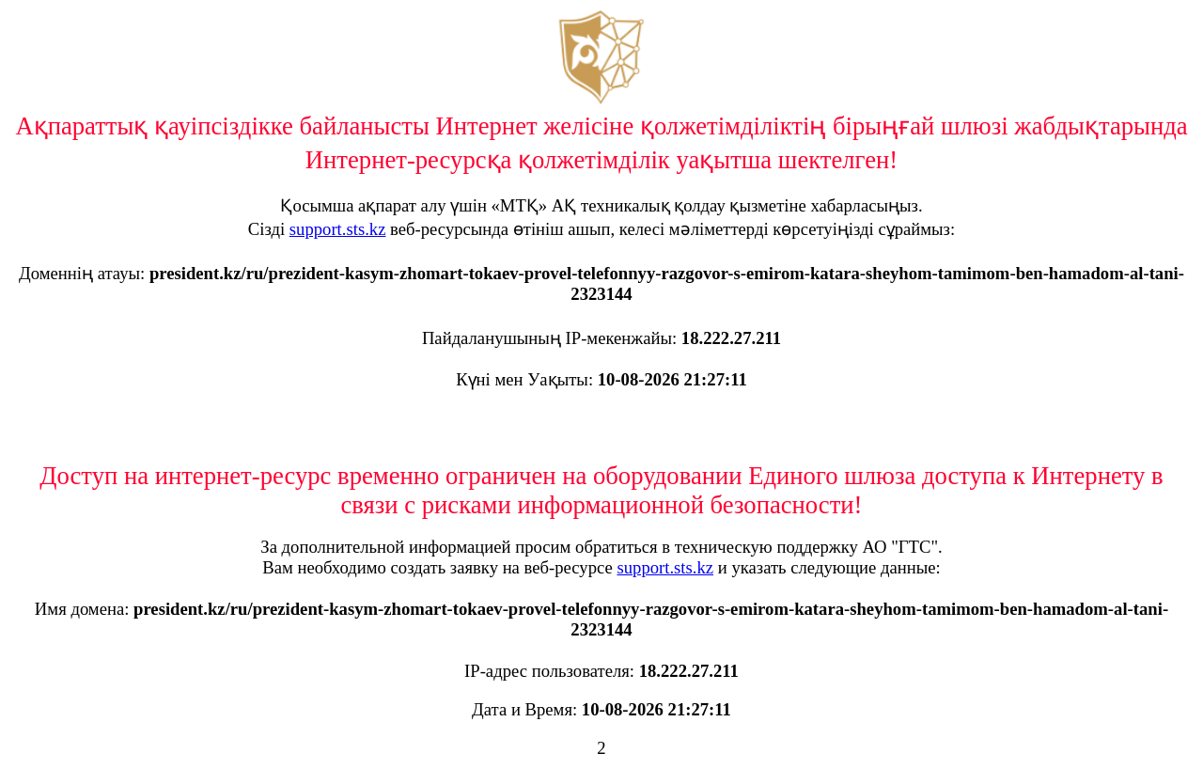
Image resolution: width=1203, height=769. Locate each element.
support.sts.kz (337, 229)
